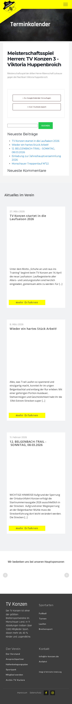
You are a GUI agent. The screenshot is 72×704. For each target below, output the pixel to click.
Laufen (42, 624)
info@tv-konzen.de (49, 656)
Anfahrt (43, 661)
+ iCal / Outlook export (36, 107)
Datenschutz (35, 692)
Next (66, 575)
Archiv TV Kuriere (15, 680)
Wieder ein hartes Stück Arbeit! (30, 144)
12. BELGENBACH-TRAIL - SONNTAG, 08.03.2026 (28, 443)
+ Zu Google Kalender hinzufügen (36, 98)
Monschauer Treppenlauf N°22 (30, 163)
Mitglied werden (14, 675)
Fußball (43, 613)
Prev (5, 575)
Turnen (43, 618)
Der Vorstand (13, 654)
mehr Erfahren (27, 302)
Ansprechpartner (15, 659)
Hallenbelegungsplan (17, 664)
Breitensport (46, 629)
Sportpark (11, 669)
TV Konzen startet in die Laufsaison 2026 (35, 141)
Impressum (22, 692)
